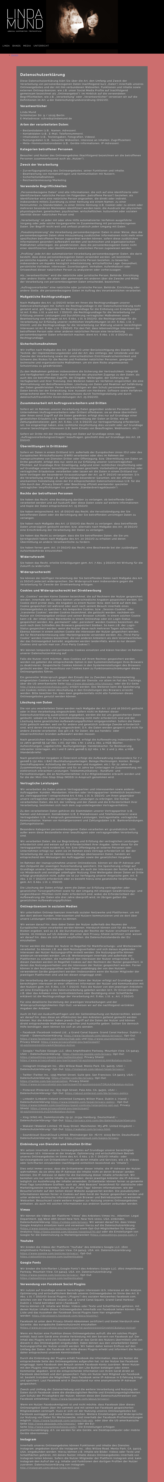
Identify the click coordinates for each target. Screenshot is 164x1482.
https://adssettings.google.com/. (113, 1234)
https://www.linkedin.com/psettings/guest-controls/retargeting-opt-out (69, 1105)
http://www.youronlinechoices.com (111, 1038)
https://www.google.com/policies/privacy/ (49, 1253)
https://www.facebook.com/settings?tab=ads (50, 1038)
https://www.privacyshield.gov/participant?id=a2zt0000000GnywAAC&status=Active (78, 1327)
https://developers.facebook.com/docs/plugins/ (65, 1315)
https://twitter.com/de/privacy (72, 1078)
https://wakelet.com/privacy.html (87, 1129)
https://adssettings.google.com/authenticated (51, 1057)
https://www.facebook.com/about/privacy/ (93, 1035)
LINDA (6, 46)
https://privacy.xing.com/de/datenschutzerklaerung (100, 1120)
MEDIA (27, 46)
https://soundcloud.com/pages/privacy (92, 1138)
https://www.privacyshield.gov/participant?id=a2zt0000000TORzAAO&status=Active (77, 1084)
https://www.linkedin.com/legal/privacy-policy (83, 1102)
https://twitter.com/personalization (44, 1081)
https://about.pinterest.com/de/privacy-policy (96, 1093)
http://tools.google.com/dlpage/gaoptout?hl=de (67, 1231)
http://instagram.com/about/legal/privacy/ (94, 1069)
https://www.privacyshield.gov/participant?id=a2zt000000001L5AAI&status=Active (76, 1060)
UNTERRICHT (41, 46)
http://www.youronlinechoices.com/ (44, 686)
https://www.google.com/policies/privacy (49, 1228)
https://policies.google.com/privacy (87, 1054)
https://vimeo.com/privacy (70, 1222)
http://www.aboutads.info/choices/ (90, 683)
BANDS (16, 46)
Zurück (14, 55)
